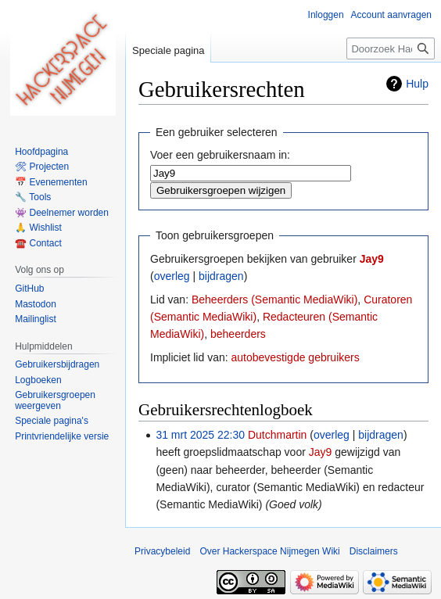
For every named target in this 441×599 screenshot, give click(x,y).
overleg (172, 276)
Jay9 (372, 259)
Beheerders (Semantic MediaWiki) (274, 299)
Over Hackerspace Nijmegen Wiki (269, 551)
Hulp (417, 83)
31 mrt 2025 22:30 (200, 435)
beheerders (238, 334)
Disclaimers (374, 551)
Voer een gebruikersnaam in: (220, 155)
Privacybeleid (162, 551)
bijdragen (221, 276)
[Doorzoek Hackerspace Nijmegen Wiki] (390, 48)
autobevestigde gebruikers (295, 357)
